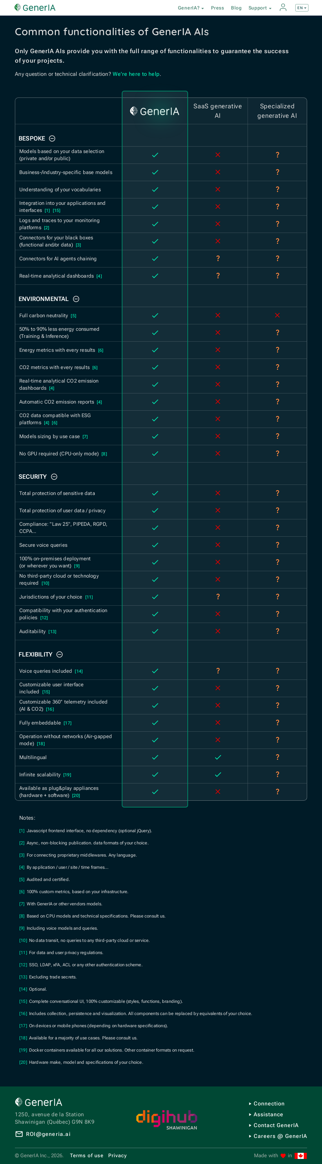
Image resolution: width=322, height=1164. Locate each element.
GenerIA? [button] (192, 8)
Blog (236, 7)
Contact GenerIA (276, 1125)
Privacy (117, 1155)
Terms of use (87, 1155)
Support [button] (261, 8)
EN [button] (302, 8)
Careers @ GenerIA (280, 1136)
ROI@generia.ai (48, 1134)
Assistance (268, 1114)
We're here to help (136, 74)
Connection (269, 1103)
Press (217, 7)
